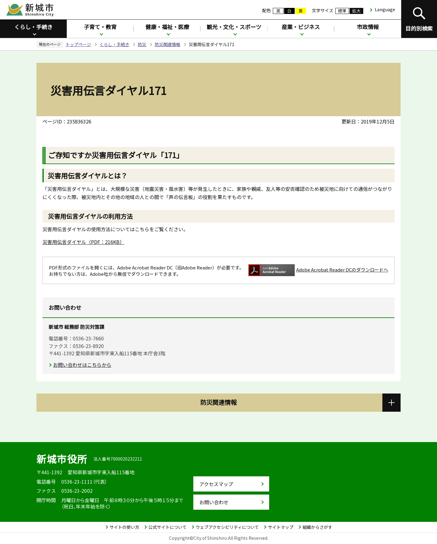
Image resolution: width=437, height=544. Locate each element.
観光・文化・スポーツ (234, 27)
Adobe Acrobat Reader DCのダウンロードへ (318, 270)
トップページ (78, 44)
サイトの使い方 (124, 527)
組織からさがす (317, 527)
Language (385, 9)
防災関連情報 (167, 44)
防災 (142, 44)
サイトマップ (280, 527)
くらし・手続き (33, 27)
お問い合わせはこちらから (82, 364)
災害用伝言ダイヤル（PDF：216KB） (83, 241)
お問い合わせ (214, 502)
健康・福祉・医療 (167, 27)
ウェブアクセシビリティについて (227, 527)
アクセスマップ (216, 484)
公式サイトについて (167, 527)
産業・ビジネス (301, 27)
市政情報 (368, 27)
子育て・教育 (100, 27)
